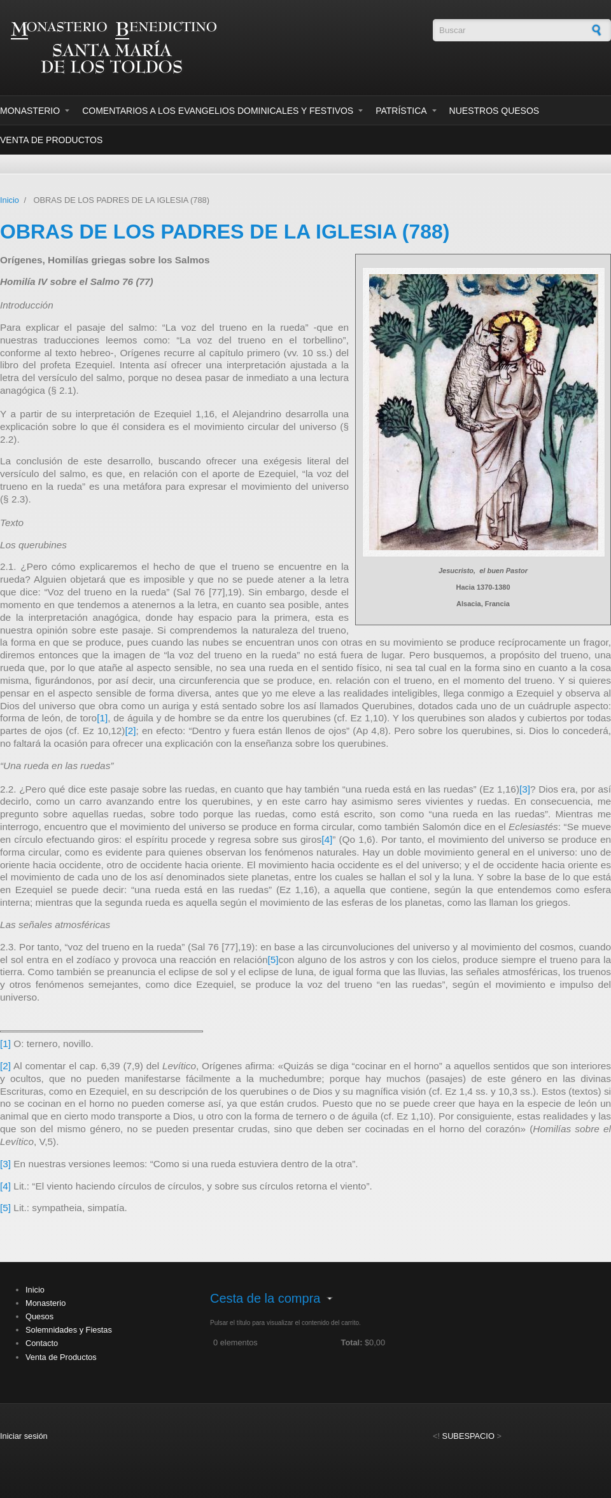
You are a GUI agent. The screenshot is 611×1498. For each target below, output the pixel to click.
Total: (352, 1342)
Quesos (39, 1316)
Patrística (401, 111)
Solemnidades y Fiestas (68, 1330)
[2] (130, 730)
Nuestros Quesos (494, 111)
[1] (102, 717)
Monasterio (30, 111)
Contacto (41, 1343)
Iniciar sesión (24, 1436)
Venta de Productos (51, 140)
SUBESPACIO (468, 1436)
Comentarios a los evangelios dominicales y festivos (217, 111)
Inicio (9, 200)
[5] (273, 959)
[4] (326, 839)
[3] (524, 789)
